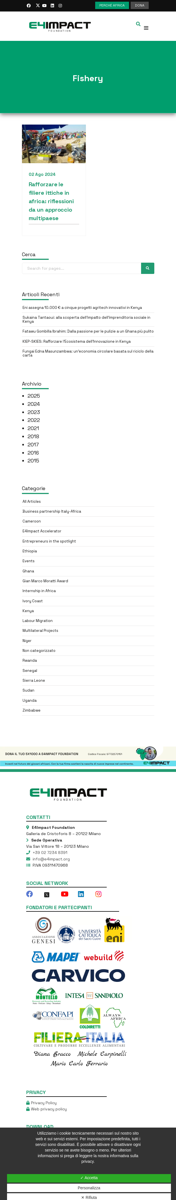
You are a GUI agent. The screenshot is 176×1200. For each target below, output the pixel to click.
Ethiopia (30, 551)
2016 (33, 453)
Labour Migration (38, 620)
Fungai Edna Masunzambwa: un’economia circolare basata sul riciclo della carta (88, 353)
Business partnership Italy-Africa (52, 511)
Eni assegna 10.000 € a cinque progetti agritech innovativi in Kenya (82, 307)
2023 (34, 412)
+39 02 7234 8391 (49, 852)
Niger (27, 640)
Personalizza (89, 1188)
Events (29, 561)
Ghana (28, 571)
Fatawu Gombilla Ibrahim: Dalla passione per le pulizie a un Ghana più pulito (88, 331)
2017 (33, 444)
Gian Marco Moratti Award (45, 581)
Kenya (28, 610)
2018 (33, 436)
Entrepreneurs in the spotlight (49, 541)
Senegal (30, 670)
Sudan (28, 690)
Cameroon (32, 521)
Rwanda (30, 660)
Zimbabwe (32, 710)
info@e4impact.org (51, 859)
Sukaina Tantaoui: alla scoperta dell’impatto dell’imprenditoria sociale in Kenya (86, 319)
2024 (34, 404)
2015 (33, 460)
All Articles (32, 501)
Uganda (30, 700)
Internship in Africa (39, 590)
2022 (34, 420)
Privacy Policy (44, 1102)
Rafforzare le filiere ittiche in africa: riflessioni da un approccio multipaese (51, 201)
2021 (33, 428)
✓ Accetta (89, 1177)
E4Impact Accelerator (42, 531)
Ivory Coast (33, 601)
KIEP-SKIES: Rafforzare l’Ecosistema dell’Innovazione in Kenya (77, 341)
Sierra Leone (34, 680)
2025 (34, 396)
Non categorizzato (39, 650)
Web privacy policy (49, 1109)
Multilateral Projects (40, 630)
